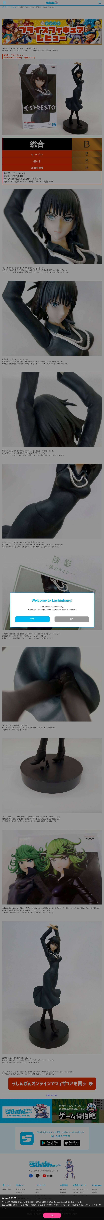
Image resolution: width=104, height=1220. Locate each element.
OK (52, 1215)
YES (32, 619)
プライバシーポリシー (83, 1205)
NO (71, 619)
